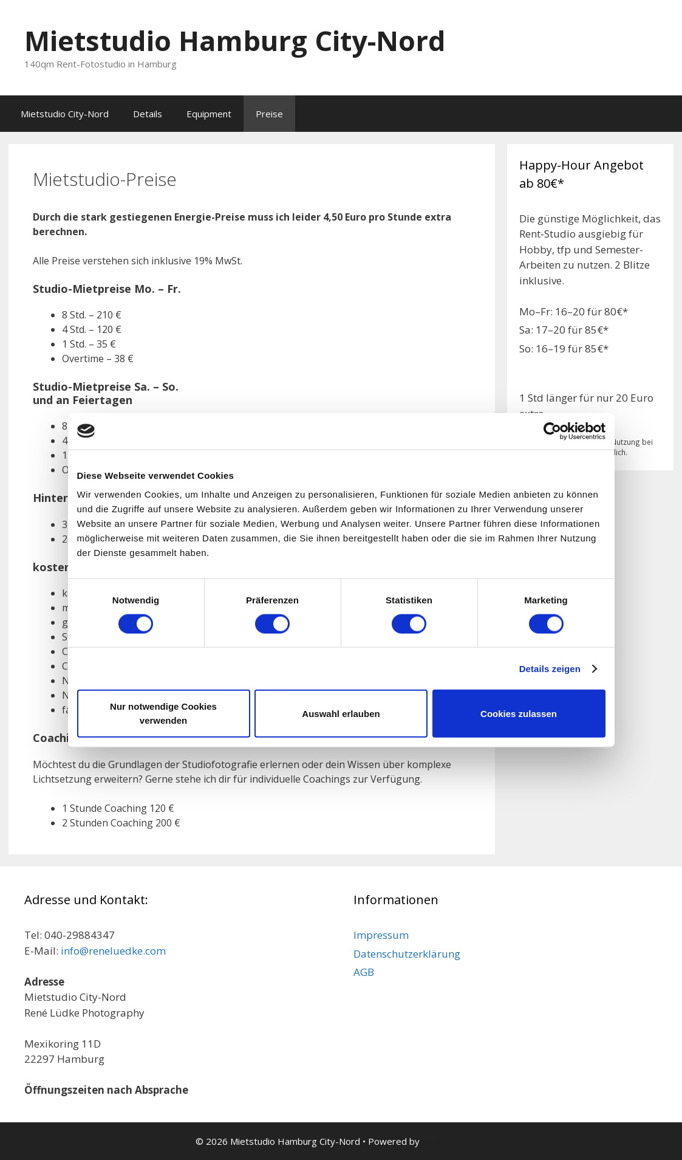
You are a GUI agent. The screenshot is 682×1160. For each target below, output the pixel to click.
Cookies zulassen (518, 713)
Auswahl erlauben (341, 713)
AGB (363, 972)
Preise (269, 114)
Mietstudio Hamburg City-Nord (235, 40)
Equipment (208, 114)
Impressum (381, 935)
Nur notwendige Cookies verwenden (163, 713)
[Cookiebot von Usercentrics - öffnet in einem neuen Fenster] (552, 431)
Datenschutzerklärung (406, 954)
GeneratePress (454, 1141)
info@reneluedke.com (113, 951)
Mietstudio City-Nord (65, 114)
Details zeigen (550, 668)
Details (147, 114)
